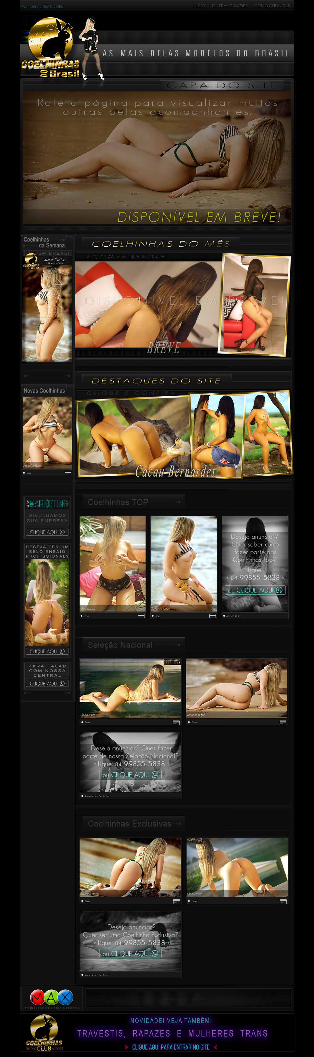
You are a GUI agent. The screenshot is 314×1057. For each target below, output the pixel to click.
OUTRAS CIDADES (230, 5)
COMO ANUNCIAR (273, 5)
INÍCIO (198, 5)
